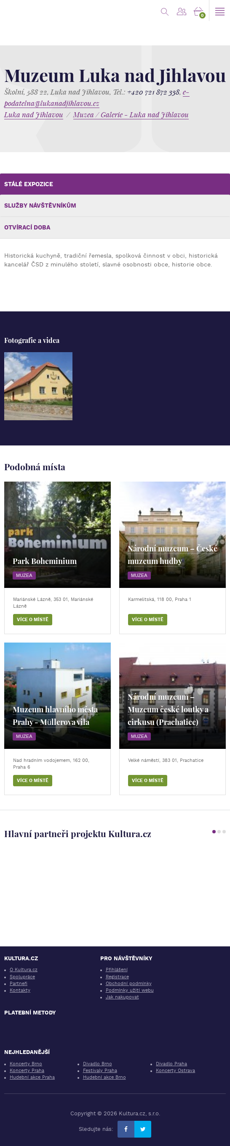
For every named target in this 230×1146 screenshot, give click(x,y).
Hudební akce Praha (32, 1077)
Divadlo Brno (97, 1064)
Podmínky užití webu (130, 990)
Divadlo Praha (171, 1064)
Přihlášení (117, 969)
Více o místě (32, 619)
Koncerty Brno (26, 1064)
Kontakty (20, 990)
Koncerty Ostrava (175, 1070)
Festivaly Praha (100, 1070)
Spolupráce (22, 977)
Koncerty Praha (27, 1070)
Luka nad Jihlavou (33, 114)
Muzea (24, 575)
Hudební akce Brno (104, 1077)
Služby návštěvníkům (40, 205)
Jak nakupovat (122, 997)
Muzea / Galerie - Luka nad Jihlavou (131, 114)
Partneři (18, 983)
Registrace (117, 977)
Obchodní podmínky (129, 983)
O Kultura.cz (23, 969)
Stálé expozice (28, 184)
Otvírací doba (27, 227)
